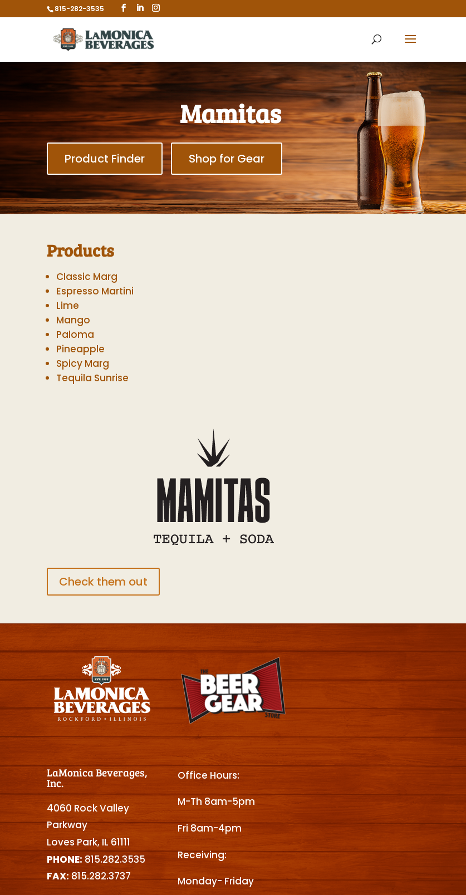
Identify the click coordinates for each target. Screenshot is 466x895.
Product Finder (105, 158)
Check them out (103, 581)
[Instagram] (156, 8)
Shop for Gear (226, 158)
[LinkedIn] (140, 8)
